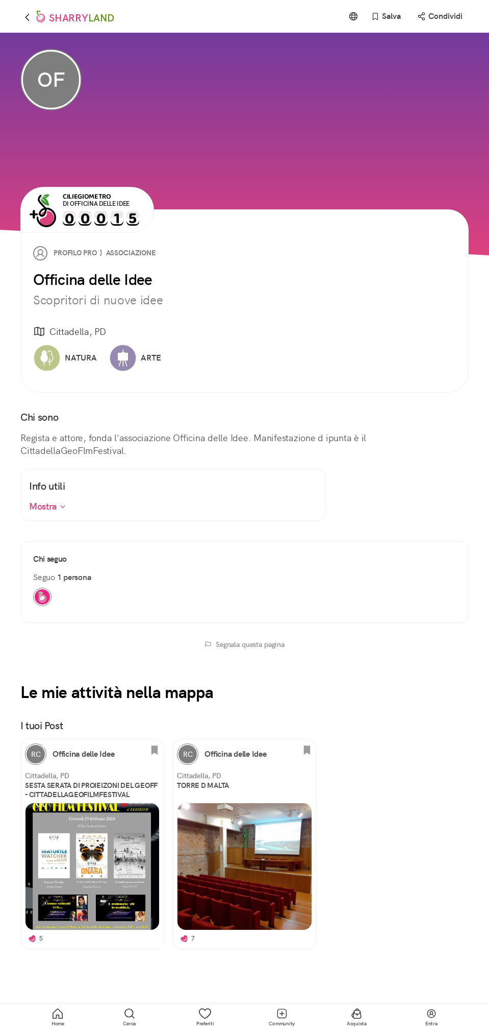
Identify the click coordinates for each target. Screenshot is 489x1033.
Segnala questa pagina (244, 644)
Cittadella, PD (69, 332)
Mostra (47, 506)
